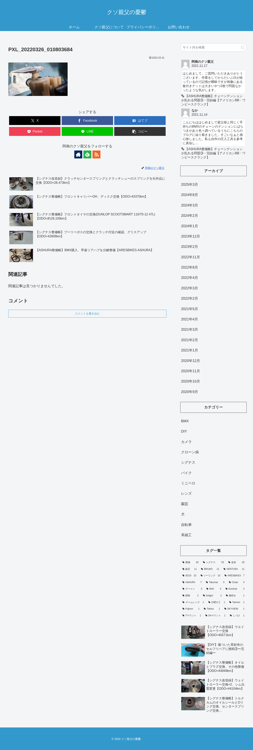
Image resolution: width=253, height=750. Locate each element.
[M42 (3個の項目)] (214, 589)
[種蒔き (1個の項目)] (235, 596)
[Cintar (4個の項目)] (236, 582)
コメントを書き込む (87, 313)
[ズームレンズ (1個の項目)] (193, 602)
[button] (140, 131)
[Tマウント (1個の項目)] (192, 616)
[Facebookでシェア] (87, 120)
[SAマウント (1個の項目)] (215, 616)
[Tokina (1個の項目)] (212, 609)
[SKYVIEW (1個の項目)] (234, 609)
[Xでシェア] (34, 120)
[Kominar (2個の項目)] (235, 589)
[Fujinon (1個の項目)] (191, 609)
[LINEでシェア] (87, 131)
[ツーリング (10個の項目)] (210, 576)
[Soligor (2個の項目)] (212, 596)
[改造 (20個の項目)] (236, 562)
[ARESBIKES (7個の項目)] (234, 576)
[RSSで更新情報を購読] (96, 154)
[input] (213, 47)
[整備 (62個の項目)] (190, 562)
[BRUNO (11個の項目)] (210, 569)
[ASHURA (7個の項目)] (192, 582)
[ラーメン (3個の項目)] (192, 589)
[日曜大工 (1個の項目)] (217, 602)
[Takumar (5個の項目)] (215, 582)
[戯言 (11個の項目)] (189, 569)
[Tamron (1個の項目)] (237, 602)
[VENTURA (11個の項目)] (234, 569)
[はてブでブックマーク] (140, 120)
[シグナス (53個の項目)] (213, 562)
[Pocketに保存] (34, 131)
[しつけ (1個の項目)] (237, 616)
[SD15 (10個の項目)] (189, 576)
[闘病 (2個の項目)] (190, 596)
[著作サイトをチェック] (78, 154)
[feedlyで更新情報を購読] (87, 154)
